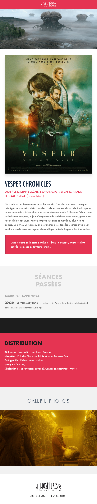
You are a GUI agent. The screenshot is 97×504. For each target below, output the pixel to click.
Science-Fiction (35, 196)
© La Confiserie (59, 496)
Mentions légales (40, 496)
